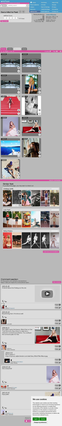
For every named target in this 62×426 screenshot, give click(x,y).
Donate (54, 5)
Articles (43, 5)
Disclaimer (55, 9)
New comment (56, 282)
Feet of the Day (45, 7)
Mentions (32, 9)
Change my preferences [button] (40, 422)
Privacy (54, 7)
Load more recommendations (51, 251)
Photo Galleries (34, 5)
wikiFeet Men (33, 11)
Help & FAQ (55, 2)
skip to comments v (55, 180)
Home (34, 2)
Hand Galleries (45, 11)
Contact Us (55, 11)
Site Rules (44, 2)
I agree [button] (36, 419)
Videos (32, 7)
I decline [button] (43, 419)
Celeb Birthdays (45, 9)
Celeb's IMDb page (51, 14)
